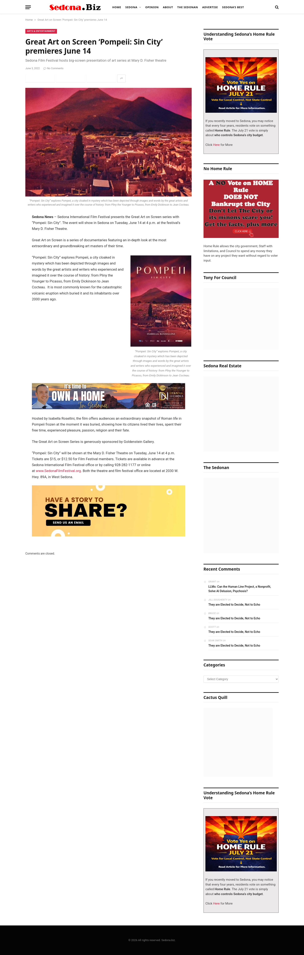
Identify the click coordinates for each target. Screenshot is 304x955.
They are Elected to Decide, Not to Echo (234, 604)
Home (116, 7)
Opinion (152, 7)
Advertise (210, 7)
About (168, 7)
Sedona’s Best (233, 7)
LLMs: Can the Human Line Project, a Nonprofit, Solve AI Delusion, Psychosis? (239, 589)
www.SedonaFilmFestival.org (58, 471)
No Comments (53, 68)
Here (216, 145)
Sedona (131, 7)
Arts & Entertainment (41, 31)
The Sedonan (187, 7)
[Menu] (28, 7)
